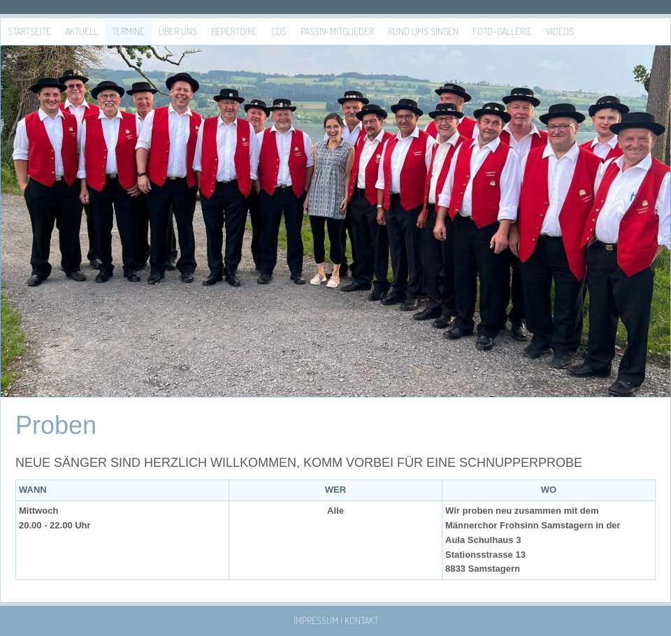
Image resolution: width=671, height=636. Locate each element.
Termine (128, 31)
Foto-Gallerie (502, 31)
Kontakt (361, 620)
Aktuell (81, 31)
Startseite (29, 31)
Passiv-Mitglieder (337, 31)
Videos (560, 31)
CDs (279, 31)
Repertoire (234, 31)
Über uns (178, 31)
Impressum (316, 620)
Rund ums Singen (423, 31)
